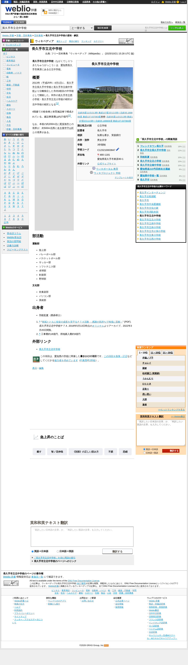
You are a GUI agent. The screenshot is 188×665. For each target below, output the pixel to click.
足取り (145, 389)
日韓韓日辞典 (73, 2)
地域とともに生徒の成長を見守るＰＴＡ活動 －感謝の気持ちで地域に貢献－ (82, 321)
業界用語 (10, 60)
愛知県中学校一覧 (149, 175)
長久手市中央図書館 (150, 204)
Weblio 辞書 (170, 2)
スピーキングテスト (17, 249)
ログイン (155, 2)
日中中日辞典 (57, 2)
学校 (66, 356)
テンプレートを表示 (124, 177)
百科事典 (38, 35)
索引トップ (62, 41)
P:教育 (83, 360)
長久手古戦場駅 (148, 196)
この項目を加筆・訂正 (115, 356)
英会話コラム (14, 233)
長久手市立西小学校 (150, 239)
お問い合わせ (88, 601)
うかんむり (147, 378)
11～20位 (156, 352)
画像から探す (54, 604)
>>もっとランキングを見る (171, 409)
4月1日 (58, 82)
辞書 (6, 2)
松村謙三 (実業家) (151, 373)
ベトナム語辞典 (156, 629)
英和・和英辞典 (40, 2)
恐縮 (125, 451)
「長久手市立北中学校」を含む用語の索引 (54, 557)
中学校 (57, 69)
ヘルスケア (11, 101)
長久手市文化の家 (149, 208)
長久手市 (144, 179)
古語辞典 (86, 2)
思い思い (146, 394)
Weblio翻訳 (154, 610)
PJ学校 (91, 360)
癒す (39, 451)
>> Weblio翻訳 (178, 416)
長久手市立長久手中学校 (153, 150)
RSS (106, 645)
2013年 (36, 82)
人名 (8, 121)
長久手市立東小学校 (150, 235)
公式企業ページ (122, 601)
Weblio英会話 (14, 237)
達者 (144, 404)
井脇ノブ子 (147, 358)
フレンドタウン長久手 (152, 146)
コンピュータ (13, 64)
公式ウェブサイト (106, 163)
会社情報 (119, 604)
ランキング (86, 41)
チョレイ (146, 363)
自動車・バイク (14, 73)
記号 (6, 222)
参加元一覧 (180, 22)
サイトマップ (20, 616)
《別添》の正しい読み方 (86, 451)
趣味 (8, 105)
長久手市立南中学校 (150, 165)
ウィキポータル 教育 (107, 169)
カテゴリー (99, 41)
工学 (8, 81)
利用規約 (18, 610)
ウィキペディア (44, 41)
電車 (8, 68)
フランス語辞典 (156, 619)
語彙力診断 (13, 245)
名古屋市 (62, 128)
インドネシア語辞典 (158, 623)
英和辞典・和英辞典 (158, 607)
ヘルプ (183, 2)
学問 (8, 89)
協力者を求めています (66, 360)
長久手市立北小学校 (52, 99)
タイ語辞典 (154, 626)
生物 (8, 113)
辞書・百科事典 (24, 35)
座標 (103, 116)
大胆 (144, 399)
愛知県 (64, 65)
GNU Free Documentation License (83, 581)
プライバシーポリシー (24, 613)
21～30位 (168, 352)
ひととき (146, 384)
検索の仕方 (19, 604)
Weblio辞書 (53, 586)
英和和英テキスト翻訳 (49, 522)
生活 (8, 97)
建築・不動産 (13, 85)
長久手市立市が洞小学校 (152, 231)
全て (5, 53)
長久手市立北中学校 (49, 349)
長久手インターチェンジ (152, 192)
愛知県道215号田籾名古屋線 (155, 169)
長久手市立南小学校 (150, 227)
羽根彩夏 (43, 315)
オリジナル (98, 325)
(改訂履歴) (81, 583)
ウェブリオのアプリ (57, 601)
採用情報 (119, 607)
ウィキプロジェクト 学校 (107, 173)
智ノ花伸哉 (57, 451)
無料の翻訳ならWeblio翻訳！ (54, 11)
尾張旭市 (64, 124)
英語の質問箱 (14, 241)
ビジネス (10, 56)
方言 (8, 125)
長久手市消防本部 (149, 211)
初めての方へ (167, 22)
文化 (8, 93)
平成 (44, 82)
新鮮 (144, 368)
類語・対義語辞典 (21, 2)
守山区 (70, 128)
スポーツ (10, 109)
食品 (8, 117)
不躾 (110, 451)
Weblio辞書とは (21, 601)
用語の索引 (74, 41)
